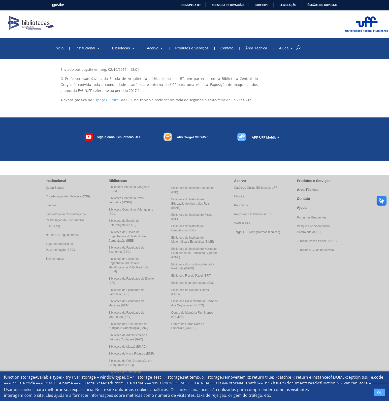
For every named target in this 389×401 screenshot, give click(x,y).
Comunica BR (190, 5)
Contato (226, 48)
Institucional (85, 48)
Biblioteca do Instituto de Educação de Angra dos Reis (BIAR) (190, 204)
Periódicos (241, 205)
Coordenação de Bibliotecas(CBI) (68, 196)
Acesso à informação (228, 5)
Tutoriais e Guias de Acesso (315, 250)
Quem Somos (55, 187)
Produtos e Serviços (191, 48)
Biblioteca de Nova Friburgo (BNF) (131, 353)
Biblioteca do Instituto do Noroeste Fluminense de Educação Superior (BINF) (194, 253)
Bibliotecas (121, 48)
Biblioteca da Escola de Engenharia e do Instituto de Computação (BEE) (127, 236)
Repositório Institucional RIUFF (254, 214)
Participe (261, 5)
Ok (379, 392)
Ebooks (239, 196)
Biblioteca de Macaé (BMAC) (127, 346)
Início (59, 48)
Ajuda (284, 48)
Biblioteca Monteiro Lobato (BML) (193, 283)
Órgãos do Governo (322, 5)
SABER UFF (242, 223)
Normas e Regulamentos (62, 235)
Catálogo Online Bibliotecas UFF (255, 187)
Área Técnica (256, 48)
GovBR (58, 5)
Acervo (153, 48)
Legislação (288, 5)
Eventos (51, 205)
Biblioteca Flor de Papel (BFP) (191, 275)
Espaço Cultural (107, 100)
